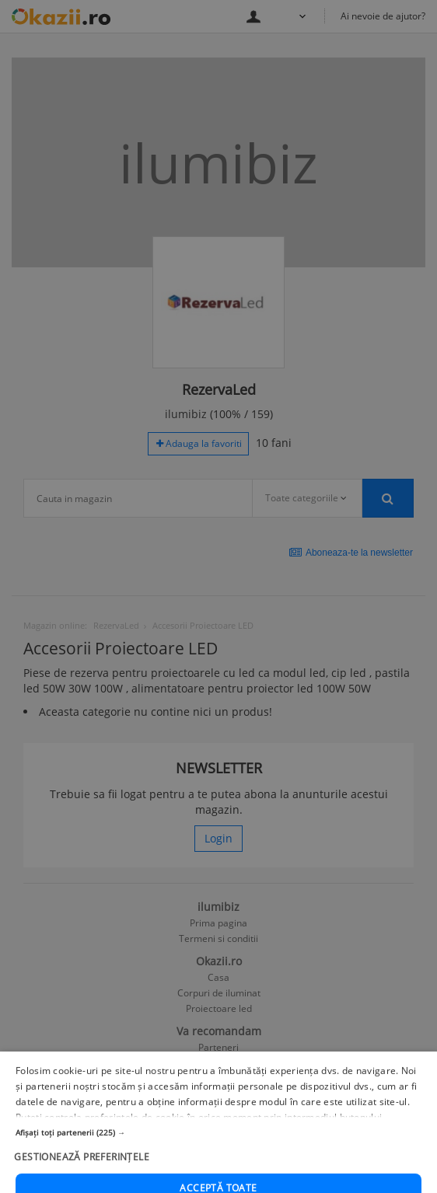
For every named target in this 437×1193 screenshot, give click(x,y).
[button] (218, 1162)
